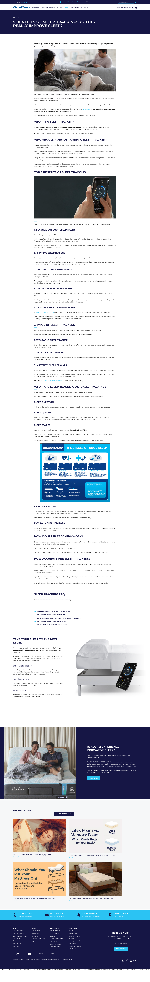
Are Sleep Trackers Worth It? (52, 621)
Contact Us (24, 2)
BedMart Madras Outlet (69, 2)
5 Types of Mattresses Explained (53, 381)
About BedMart (55, 915)
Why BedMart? (74, 7)
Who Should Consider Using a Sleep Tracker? (60, 618)
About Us (120, 7)
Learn (34, 912)
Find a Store (81, 2)
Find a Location (55, 918)
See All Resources (127, 811)
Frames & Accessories (48, 7)
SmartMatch (35, 918)
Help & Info (73, 912)
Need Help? (72, 928)
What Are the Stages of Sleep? (53, 625)
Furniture (59, 7)
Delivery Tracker (73, 918)
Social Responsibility (56, 923)
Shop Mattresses (18, 915)
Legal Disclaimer (54, 943)
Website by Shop (67, 943)
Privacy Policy (29, 943)
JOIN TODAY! (120, 933)
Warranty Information (75, 925)
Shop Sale (16, 930)
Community (53, 926)
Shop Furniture (17, 928)
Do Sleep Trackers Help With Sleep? (55, 612)
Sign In (71, 915)
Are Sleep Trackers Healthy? (52, 615)
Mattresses (35, 7)
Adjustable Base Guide (38, 923)
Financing (127, 7)
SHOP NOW (93, 778)
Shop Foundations (18, 918)
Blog (33, 926)
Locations (84, 7)
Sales (66, 7)
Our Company (55, 912)
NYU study (86, 109)
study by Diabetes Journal (45, 312)
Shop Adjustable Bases (20, 920)
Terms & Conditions (41, 943)
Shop (15, 912)
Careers (52, 920)
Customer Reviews (55, 928)
